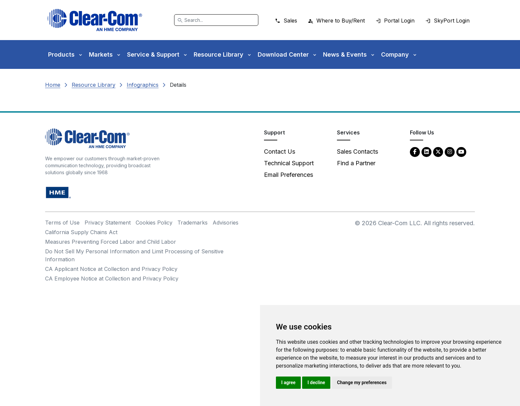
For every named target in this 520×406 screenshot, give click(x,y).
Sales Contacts (357, 151)
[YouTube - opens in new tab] (461, 151)
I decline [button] (316, 382)
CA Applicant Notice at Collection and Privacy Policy (111, 269)
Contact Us (279, 151)
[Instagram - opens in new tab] (450, 151)
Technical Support (289, 163)
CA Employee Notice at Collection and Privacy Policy (111, 278)
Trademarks (192, 222)
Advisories (225, 222)
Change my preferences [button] (361, 382)
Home (52, 84)
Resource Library (93, 84)
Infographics (143, 84)
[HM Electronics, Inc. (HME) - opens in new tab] (58, 192)
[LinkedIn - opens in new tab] (426, 151)
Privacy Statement (108, 222)
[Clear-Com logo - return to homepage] (95, 20)
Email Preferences (288, 174)
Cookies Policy (154, 222)
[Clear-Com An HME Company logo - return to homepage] (87, 137)
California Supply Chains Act (81, 232)
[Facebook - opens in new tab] (415, 151)
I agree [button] (288, 382)
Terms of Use (62, 222)
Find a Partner (356, 163)
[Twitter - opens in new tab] (438, 151)
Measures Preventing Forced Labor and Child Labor (110, 241)
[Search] (216, 20)
